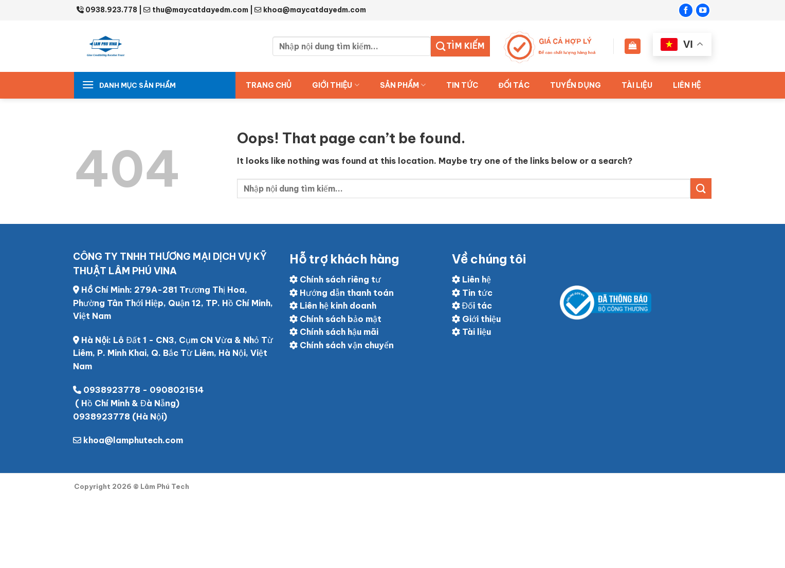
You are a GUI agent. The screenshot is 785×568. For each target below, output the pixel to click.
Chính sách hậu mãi (333, 332)
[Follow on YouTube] (702, 10)
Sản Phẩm (403, 85)
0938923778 (111, 390)
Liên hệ (687, 85)
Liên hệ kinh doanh (332, 305)
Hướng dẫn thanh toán (341, 293)
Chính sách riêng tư (335, 279)
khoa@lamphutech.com (133, 440)
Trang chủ (268, 85)
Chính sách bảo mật (335, 319)
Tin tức (462, 85)
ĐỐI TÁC (514, 85)
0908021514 (177, 390)
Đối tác (472, 305)
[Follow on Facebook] (685, 10)
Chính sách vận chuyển (341, 345)
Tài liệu (637, 85)
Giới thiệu (335, 85)
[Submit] (700, 188)
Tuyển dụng (575, 85)
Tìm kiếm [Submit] (460, 46)
